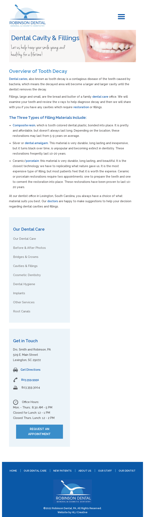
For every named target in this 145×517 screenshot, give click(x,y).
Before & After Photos (29, 248)
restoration (81, 107)
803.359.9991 (30, 379)
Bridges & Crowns (25, 257)
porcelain (32, 160)
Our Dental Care (24, 239)
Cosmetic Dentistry (27, 275)
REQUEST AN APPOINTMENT (39, 431)
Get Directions (26, 369)
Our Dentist (127, 470)
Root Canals (21, 311)
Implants (19, 293)
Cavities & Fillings (25, 266)
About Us (84, 470)
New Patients (62, 470)
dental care (100, 96)
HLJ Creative (79, 512)
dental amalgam (36, 143)
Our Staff (105, 470)
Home (13, 470)
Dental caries (18, 79)
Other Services (24, 302)
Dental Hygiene (24, 284)
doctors (52, 201)
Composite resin (24, 125)
